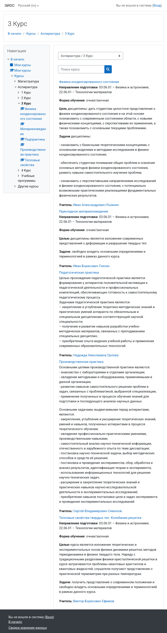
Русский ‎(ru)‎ (27, 5)
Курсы (31, 34)
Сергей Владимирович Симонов (97, 511)
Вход (157, 5)
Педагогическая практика (79, 272)
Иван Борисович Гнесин (91, 266)
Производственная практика (81, 362)
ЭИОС (9, 5)
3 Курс (70, 34)
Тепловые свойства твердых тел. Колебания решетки (100, 518)
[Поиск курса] (81, 69)
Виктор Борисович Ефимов (93, 601)
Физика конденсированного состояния (89, 82)
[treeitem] (26, 123)
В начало (15, 34)
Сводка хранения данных (27, 628)
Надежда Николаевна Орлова (96, 355)
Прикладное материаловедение (83, 211)
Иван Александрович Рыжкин (96, 205)
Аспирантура (50, 34)
